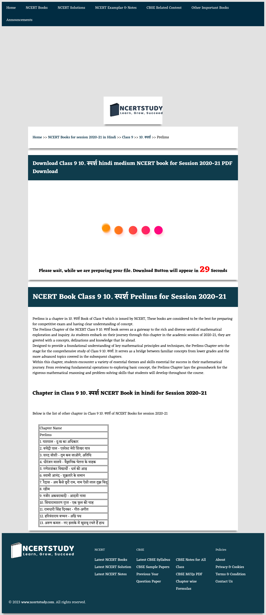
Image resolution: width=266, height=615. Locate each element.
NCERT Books (37, 8)
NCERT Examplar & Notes (116, 8)
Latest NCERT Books (111, 560)
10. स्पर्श (145, 137)
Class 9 (127, 137)
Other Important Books (210, 8)
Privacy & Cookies (230, 567)
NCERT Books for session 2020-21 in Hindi (82, 137)
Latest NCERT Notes (111, 574)
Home (11, 8)
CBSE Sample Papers (152, 567)
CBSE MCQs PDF (189, 574)
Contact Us (224, 581)
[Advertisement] (133, 61)
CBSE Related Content (164, 8)
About (220, 560)
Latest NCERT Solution (113, 567)
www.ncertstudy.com (37, 602)
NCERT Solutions (71, 8)
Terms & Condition (231, 574)
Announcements (19, 20)
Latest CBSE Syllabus (153, 560)
